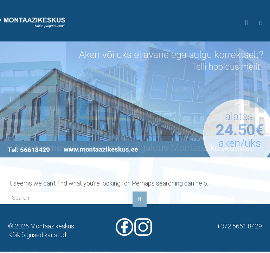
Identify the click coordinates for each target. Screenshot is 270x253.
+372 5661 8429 (239, 226)
